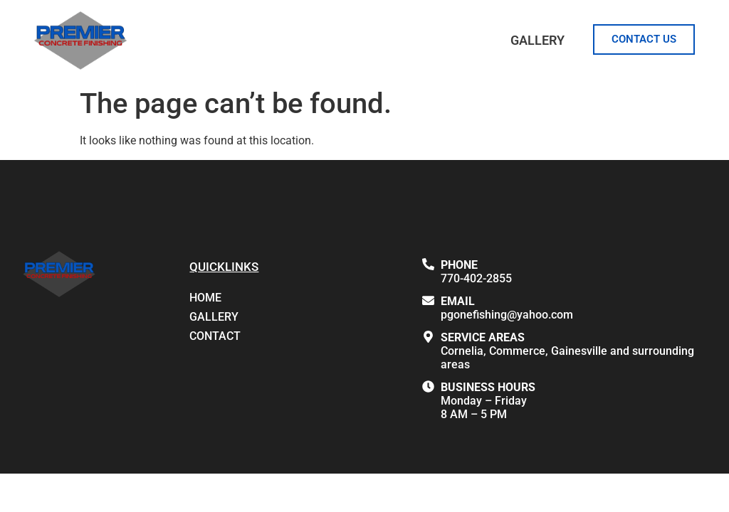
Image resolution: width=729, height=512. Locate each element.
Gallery (537, 40)
